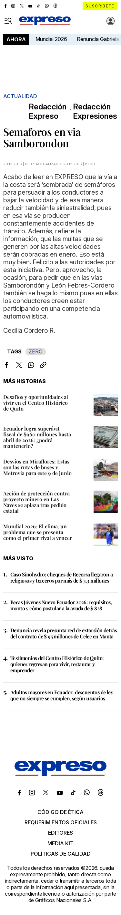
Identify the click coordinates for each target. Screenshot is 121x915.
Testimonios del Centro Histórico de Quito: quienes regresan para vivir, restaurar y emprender (57, 664)
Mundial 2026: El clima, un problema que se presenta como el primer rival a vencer (37, 532)
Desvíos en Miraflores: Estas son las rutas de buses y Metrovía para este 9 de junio (37, 467)
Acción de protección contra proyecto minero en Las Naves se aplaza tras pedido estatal (36, 502)
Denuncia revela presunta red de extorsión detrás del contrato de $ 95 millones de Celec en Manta (63, 633)
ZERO (36, 351)
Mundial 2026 (51, 39)
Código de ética (60, 812)
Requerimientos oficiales (61, 822)
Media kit (60, 843)
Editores (60, 833)
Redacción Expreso (47, 111)
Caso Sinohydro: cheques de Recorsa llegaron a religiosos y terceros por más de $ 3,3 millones (61, 577)
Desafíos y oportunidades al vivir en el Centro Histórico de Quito (35, 402)
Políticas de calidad (61, 854)
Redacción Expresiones (95, 111)
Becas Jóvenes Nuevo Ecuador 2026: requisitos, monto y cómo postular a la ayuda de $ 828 (61, 605)
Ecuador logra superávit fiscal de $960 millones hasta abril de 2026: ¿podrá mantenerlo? (37, 437)
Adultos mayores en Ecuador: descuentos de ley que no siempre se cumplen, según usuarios (61, 695)
